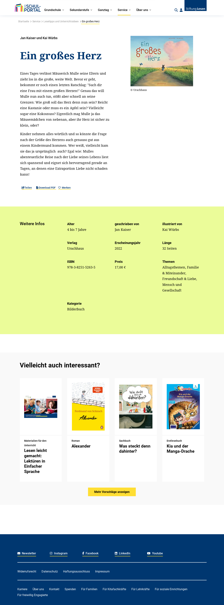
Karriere (22, 589)
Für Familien (89, 589)
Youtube (155, 553)
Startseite (23, 21)
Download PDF (46, 187)
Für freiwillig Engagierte (32, 595)
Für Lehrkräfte (140, 589)
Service (36, 21)
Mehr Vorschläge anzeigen (112, 492)
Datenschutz (50, 571)
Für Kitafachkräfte (114, 589)
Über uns (38, 589)
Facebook (90, 553)
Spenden (70, 589)
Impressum (102, 571)
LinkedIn (122, 553)
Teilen (27, 187)
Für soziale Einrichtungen (171, 589)
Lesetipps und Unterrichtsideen (61, 21)
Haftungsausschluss (76, 571)
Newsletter (26, 553)
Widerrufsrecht (26, 571)
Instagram (59, 553)
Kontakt (54, 589)
